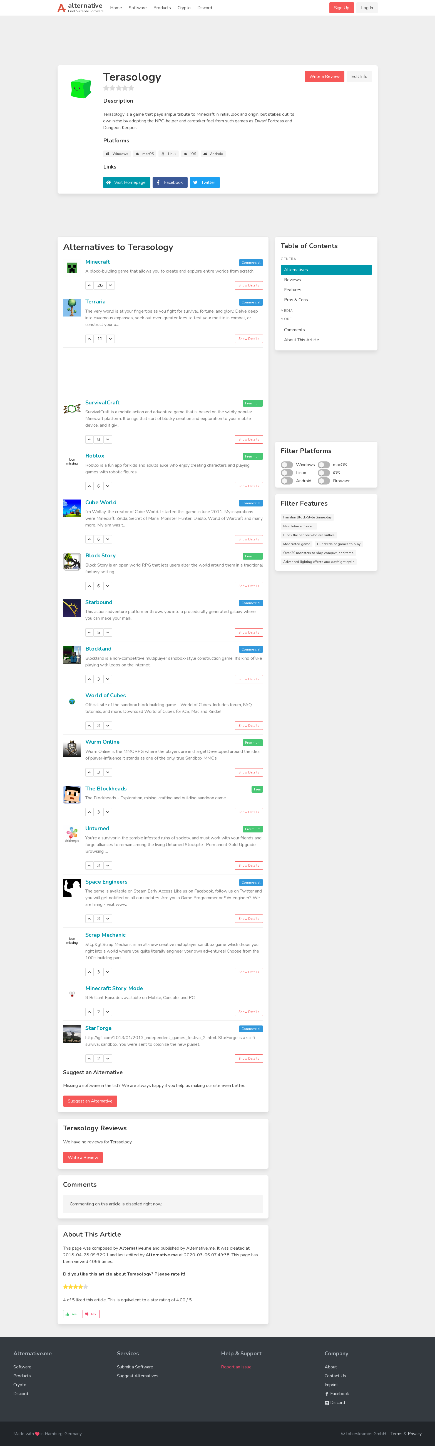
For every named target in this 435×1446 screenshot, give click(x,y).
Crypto (184, 8)
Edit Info (359, 76)
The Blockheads (106, 788)
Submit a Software (135, 1367)
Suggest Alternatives (137, 1376)
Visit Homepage (130, 182)
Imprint (331, 1385)
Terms (396, 1434)
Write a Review (324, 76)
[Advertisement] (217, 43)
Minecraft (97, 262)
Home (116, 8)
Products (162, 8)
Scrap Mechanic (105, 935)
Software (138, 8)
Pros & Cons (296, 300)
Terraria (95, 301)
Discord (204, 8)
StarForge (98, 1028)
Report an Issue (236, 1367)
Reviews (292, 280)
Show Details (248, 285)
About (331, 1367)
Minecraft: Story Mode (114, 988)
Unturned (97, 828)
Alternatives (296, 270)
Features (292, 290)
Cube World (100, 502)
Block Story (100, 555)
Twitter (208, 182)
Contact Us (335, 1376)
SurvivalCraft (102, 402)
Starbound (98, 602)
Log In (367, 8)
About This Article (301, 340)
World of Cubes (105, 695)
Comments (294, 330)
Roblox (94, 455)
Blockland (98, 648)
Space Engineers (106, 882)
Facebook (173, 182)
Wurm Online (102, 742)
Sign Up (341, 8)
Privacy (415, 1434)
